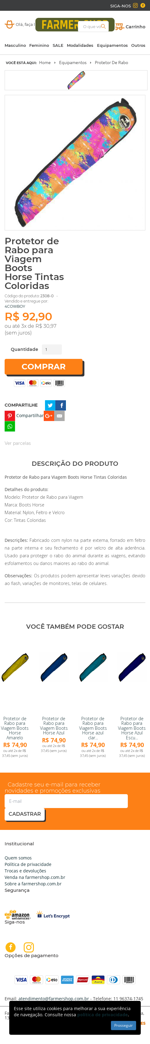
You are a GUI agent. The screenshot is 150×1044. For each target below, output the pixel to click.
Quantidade (24, 349)
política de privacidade (102, 1015)
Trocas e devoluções (25, 870)
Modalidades (80, 45)
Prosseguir (123, 1025)
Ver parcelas (18, 443)
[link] (15, 674)
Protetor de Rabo (111, 62)
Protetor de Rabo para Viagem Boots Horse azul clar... (93, 728)
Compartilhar (30, 415)
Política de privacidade (28, 864)
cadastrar (25, 814)
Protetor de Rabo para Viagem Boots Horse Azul (54, 726)
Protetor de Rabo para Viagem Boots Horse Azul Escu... (132, 728)
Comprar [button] (44, 367)
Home (45, 62)
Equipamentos (112, 45)
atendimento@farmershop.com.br (53, 998)
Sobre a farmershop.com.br (33, 883)
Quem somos (18, 857)
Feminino (39, 45)
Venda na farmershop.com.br (35, 877)
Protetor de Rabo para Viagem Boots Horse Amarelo (15, 728)
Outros (138, 45)
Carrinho (135, 27)
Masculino (15, 45)
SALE (58, 45)
